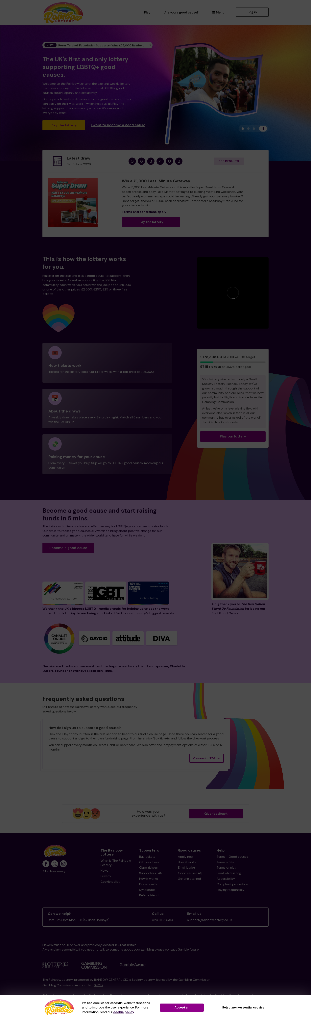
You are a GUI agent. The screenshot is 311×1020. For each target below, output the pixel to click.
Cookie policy (110, 882)
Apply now (185, 857)
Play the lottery (64, 125)
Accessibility (226, 879)
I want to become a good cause (118, 125)
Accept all (182, 1007)
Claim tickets (148, 867)
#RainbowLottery (53, 871)
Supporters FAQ (150, 873)
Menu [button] (218, 12)
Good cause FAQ (190, 873)
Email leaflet (186, 867)
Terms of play (226, 867)
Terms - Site (225, 862)
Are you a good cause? (181, 12)
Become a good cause (68, 547)
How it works (148, 879)
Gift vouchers (149, 862)
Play (147, 12)
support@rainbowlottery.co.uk (209, 920)
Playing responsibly (230, 890)
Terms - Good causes (232, 857)
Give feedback (215, 813)
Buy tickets (147, 857)
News (104, 870)
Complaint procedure (232, 884)
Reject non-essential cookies (243, 1007)
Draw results (148, 884)
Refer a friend (148, 895)
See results (229, 161)
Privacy (106, 876)
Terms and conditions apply (144, 212)
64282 (98, 985)
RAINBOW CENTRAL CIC (111, 980)
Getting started (189, 879)
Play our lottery (233, 436)
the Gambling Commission (191, 980)
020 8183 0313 (162, 920)
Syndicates (147, 890)
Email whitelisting (229, 873)
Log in (252, 12)
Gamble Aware (188, 949)
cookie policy (123, 1012)
